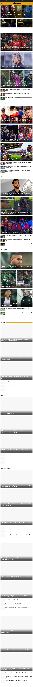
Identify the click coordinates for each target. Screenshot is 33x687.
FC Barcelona (25, 0)
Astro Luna (30, 0)
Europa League (2, 0)
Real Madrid (21, 0)
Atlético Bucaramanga (14, 0)
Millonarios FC (8, 0)
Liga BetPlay (4, 22)
